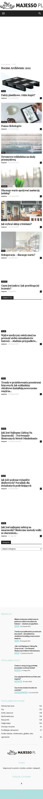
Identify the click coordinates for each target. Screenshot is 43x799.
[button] (40, 13)
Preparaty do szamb (21, 692)
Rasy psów (18, 681)
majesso (4, 98)
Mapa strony (21, 792)
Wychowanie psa (7, 716)
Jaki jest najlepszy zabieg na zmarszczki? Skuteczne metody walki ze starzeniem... (21, 529)
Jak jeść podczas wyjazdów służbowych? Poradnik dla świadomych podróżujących (16, 482)
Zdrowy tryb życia (7, 706)
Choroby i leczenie (8, 727)
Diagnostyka (5, 723)
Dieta (3, 476)
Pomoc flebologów (11, 125)
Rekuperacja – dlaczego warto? (18, 254)
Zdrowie (4, 122)
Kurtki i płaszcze (7, 713)
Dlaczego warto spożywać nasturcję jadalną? (20, 192)
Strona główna (5, 64)
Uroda (3, 331)
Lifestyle (17, 670)
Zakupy (4, 220)
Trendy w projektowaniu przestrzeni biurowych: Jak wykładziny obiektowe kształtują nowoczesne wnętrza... (21, 387)
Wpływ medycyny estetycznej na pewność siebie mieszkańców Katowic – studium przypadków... (19, 338)
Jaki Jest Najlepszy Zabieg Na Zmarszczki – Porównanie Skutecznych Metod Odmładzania (19, 435)
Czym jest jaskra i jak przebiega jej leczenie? (20, 287)
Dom (3, 153)
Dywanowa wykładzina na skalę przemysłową (18, 158)
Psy (2, 709)
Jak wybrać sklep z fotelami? (16, 223)
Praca (3, 91)
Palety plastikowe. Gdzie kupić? (18, 95)
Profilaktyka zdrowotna (9, 730)
